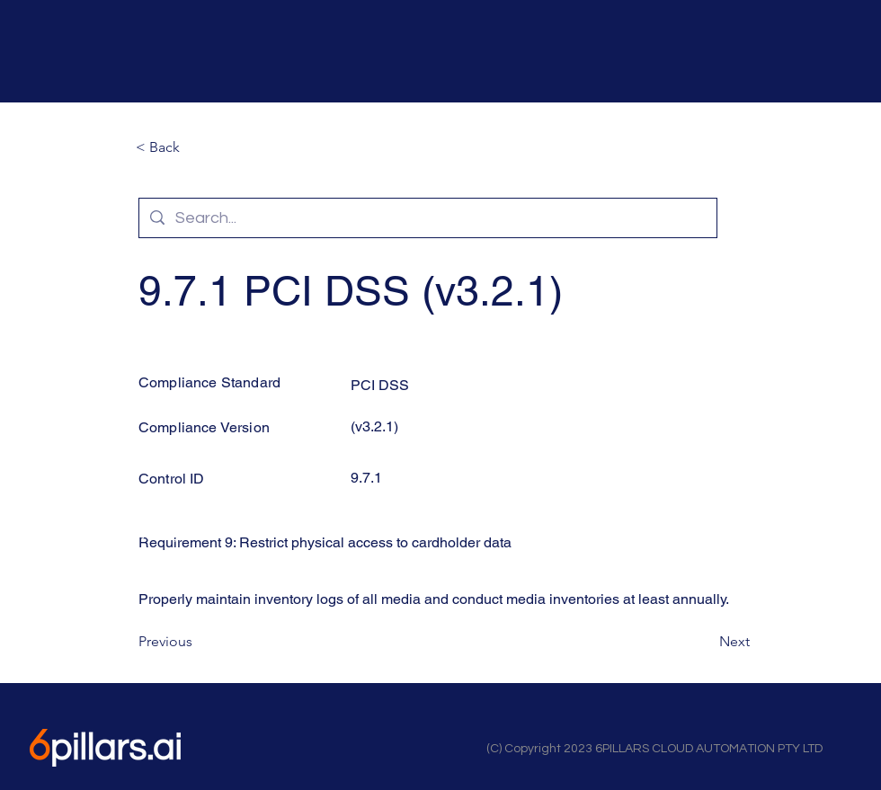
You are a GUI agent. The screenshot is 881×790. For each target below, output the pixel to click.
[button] (195, 147)
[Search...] (427, 218)
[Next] (705, 642)
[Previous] (197, 642)
